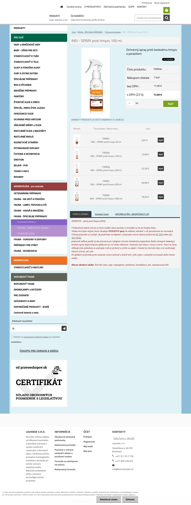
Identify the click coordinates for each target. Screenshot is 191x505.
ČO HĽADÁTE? (77, 15)
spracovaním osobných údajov (36, 336)
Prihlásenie (147, 2)
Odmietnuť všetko (109, 499)
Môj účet (87, 451)
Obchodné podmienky (115, 7)
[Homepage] (60, 7)
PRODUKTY (54, 15)
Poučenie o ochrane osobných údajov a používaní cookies (64, 453)
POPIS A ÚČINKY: (81, 214)
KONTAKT (142, 7)
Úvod (74, 32)
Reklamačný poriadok (65, 445)
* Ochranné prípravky (112, 32)
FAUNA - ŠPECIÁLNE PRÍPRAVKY (90, 32)
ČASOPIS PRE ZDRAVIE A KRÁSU (39, 351)
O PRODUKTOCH (92, 7)
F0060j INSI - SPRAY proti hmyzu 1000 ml (106, 196)
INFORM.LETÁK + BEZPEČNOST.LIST (132, 214)
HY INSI (159, 234)
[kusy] (130, 103)
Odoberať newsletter (22, 321)
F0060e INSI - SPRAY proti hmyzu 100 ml (105, 154)
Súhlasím (130, 499)
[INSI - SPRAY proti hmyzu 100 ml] (95, 49)
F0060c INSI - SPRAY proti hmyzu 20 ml (106, 140)
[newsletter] (64, 328)
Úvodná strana (74, 7)
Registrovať (89, 441)
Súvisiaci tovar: (102, 214)
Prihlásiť (87, 436)
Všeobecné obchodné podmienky (65, 438)
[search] (166, 18)
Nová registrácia (162, 2)
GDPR (131, 7)
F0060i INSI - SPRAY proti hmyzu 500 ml (105, 182)
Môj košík (88, 446)
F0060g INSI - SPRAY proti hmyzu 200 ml (105, 168)
